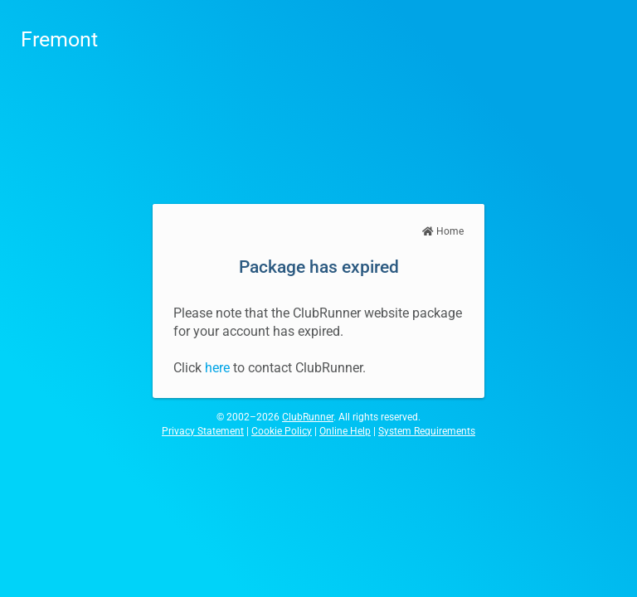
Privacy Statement (203, 431)
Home (443, 231)
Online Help (345, 431)
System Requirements (426, 431)
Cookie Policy (281, 431)
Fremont (59, 39)
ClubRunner (307, 417)
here (217, 368)
